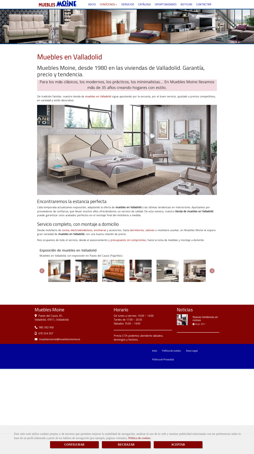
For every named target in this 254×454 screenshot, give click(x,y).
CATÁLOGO (144, 10)
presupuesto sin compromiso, (128, 252)
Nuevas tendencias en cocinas (205, 330)
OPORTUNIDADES (166, 10)
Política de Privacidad (163, 371)
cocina (65, 242)
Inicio (154, 362)
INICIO (92, 10)
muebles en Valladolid (98, 108)
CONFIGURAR (74, 444)
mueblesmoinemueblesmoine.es (59, 351)
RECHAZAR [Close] (126, 444)
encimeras (100, 242)
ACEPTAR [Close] (178, 444)
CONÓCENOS (108, 10)
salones (150, 242)
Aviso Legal (192, 362)
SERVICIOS (127, 10)
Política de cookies (139, 438)
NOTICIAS (186, 10)
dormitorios (137, 242)
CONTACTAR (203, 10)
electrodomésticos (81, 242)
